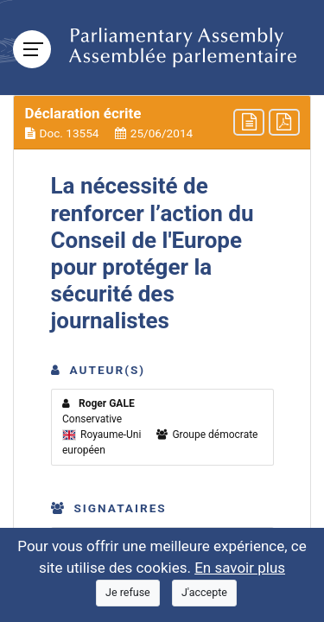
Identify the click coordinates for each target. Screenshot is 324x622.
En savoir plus (239, 567)
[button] (162, 122)
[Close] (128, 593)
